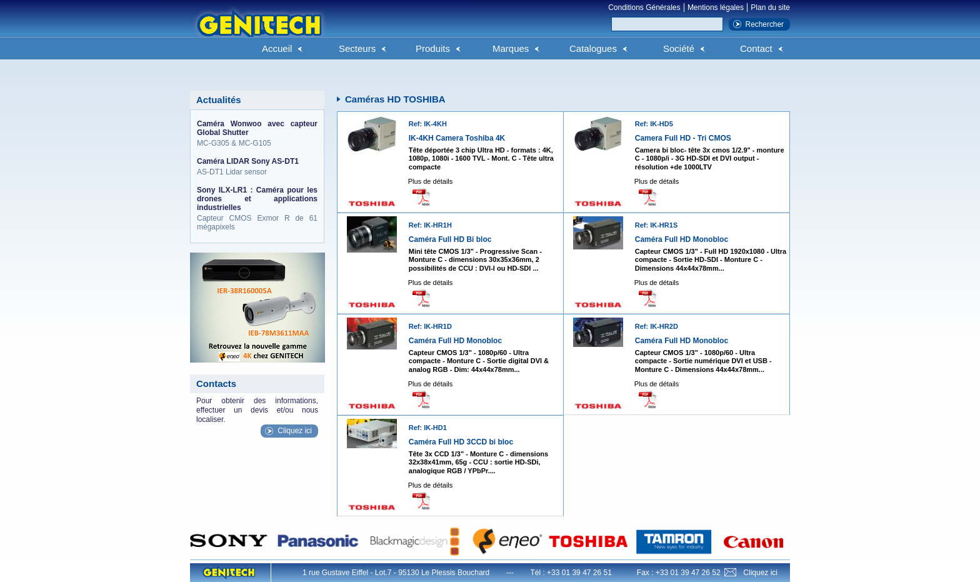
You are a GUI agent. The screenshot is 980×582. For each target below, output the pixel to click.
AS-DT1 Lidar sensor (257, 166)
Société (678, 48)
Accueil (277, 48)
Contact (756, 48)
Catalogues (593, 48)
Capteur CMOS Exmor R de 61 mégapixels (257, 208)
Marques (510, 48)
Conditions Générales (644, 7)
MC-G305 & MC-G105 (257, 133)
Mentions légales (716, 7)
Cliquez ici (295, 430)
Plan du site (770, 7)
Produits (433, 48)
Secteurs (357, 48)
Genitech (259, 30)
